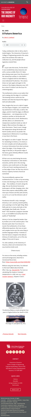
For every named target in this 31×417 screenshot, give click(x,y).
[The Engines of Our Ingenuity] (24, 12)
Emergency (3, 401)
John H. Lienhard (9, 37)
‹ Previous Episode (7, 334)
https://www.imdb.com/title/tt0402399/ (18, 262)
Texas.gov (15, 401)
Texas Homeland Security (7, 403)
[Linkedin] (20, 351)
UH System (9, 401)
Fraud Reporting (21, 403)
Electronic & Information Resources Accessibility (12, 410)
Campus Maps (25, 400)
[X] (10, 351)
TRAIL (15, 403)
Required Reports (15, 408)
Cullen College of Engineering (8, 8)
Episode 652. (16, 270)
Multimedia (15, 385)
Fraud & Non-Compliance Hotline (9, 405)
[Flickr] (13, 351)
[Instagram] (17, 351)
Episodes (15, 381)
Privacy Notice (4, 407)
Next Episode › (22, 334)
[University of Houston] (7, 2)
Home (2, 26)
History (15, 379)
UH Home (9, 400)
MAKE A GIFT (15, 389)
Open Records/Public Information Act (17, 407)
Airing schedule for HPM (15, 383)
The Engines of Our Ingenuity (8, 14)
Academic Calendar (17, 400)
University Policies (5, 415)
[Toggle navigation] (3, 20)
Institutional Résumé (6, 408)
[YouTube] (23, 351)
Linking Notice (20, 405)
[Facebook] (7, 351)
